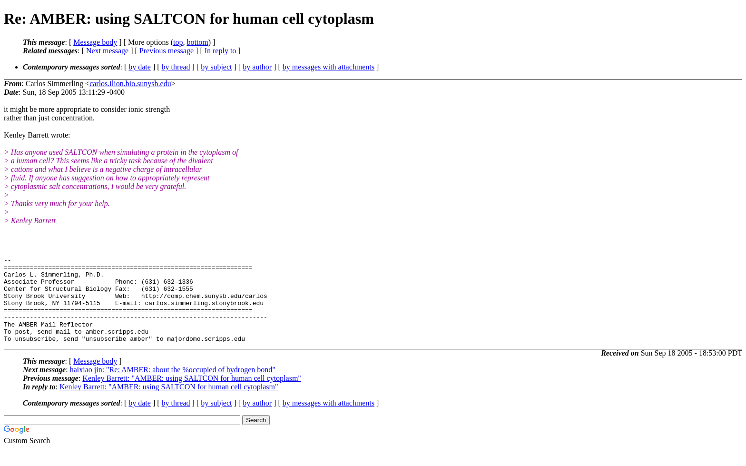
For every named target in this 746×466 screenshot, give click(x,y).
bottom (197, 42)
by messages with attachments (328, 67)
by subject (216, 67)
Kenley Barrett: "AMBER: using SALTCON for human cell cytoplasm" (191, 395)
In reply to (220, 51)
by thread (176, 67)
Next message (107, 51)
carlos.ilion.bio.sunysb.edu (130, 83)
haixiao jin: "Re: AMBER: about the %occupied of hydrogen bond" (172, 387)
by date (139, 67)
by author (257, 67)
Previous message (166, 51)
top (178, 42)
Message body (95, 42)
